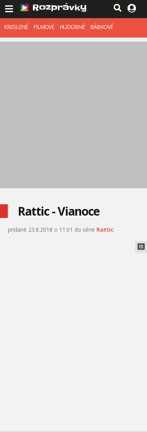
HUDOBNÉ (72, 27)
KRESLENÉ (16, 27)
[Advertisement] (73, 114)
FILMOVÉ (43, 27)
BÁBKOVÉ (101, 27)
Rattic (105, 229)
